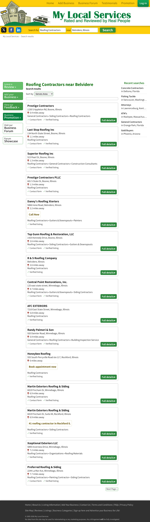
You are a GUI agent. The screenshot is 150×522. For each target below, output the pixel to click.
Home (28, 504)
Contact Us (85, 504)
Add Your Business (70, 504)
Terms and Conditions (102, 504)
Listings (48, 510)
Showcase (13, 140)
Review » (13, 85)
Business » (13, 96)
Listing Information (51, 504)
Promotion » (13, 116)
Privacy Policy (126, 504)
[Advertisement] (75, 59)
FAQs (116, 504)
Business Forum (13, 128)
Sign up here (79, 510)
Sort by (29, 93)
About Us (36, 504)
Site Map (29, 510)
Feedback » (13, 106)
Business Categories (62, 510)
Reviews (39, 510)
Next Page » (111, 488)
